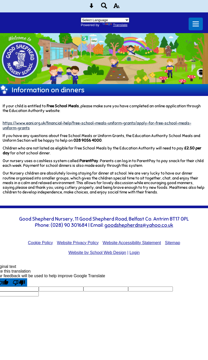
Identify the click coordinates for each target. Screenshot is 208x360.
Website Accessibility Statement (132, 243)
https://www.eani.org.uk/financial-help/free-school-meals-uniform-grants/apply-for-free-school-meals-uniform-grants (97, 125)
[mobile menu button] (196, 24)
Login (134, 252)
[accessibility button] (116, 7)
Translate (115, 25)
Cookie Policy (40, 243)
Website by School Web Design (97, 252)
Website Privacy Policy (78, 243)
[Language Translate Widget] (105, 20)
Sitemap (172, 243)
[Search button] (104, 7)
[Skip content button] (91, 7)
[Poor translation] (19, 282)
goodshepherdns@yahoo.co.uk (138, 225)
